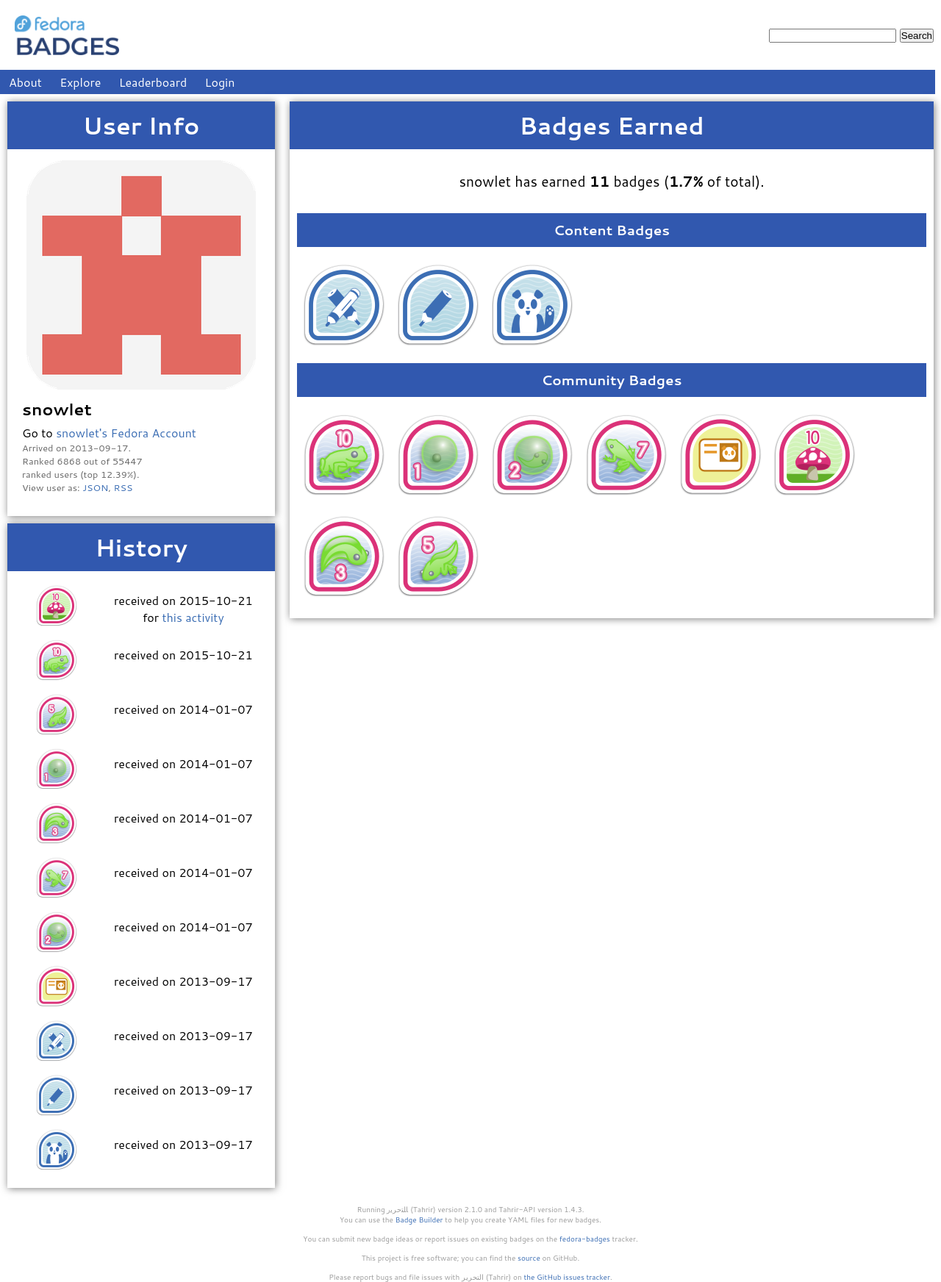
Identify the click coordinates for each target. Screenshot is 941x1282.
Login (220, 82)
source (529, 1258)
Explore (80, 82)
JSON (95, 487)
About (25, 82)
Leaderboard (153, 82)
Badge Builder (419, 1219)
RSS (123, 487)
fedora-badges (584, 1238)
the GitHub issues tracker (566, 1277)
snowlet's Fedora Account (126, 432)
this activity (192, 617)
